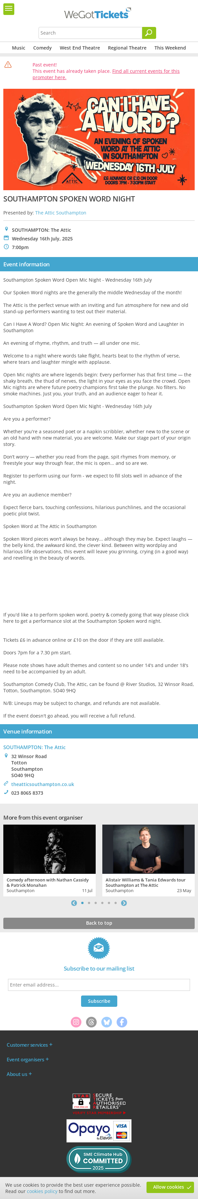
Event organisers (25, 1059)
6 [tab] (115, 903)
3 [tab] (95, 903)
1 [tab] (82, 903)
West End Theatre (80, 48)
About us (17, 1074)
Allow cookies (168, 1187)
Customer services (27, 1044)
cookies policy (42, 1191)
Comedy (42, 48)
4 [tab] (102, 903)
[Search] (149, 33)
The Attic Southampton (60, 212)
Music (18, 48)
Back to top (99, 923)
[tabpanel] (49, 859)
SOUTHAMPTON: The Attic (34, 747)
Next (124, 903)
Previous (74, 903)
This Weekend (170, 48)
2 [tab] (89, 903)
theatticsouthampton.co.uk (42, 784)
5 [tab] (109, 903)
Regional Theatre (127, 48)
